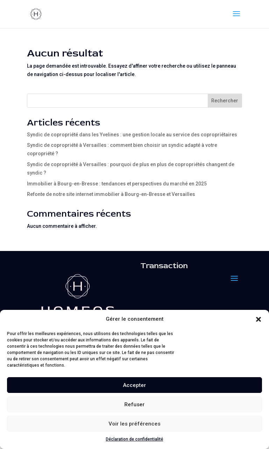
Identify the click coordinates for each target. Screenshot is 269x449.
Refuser (134, 404)
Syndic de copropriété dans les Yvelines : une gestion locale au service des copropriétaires (132, 134)
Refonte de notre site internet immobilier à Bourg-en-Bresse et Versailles (111, 194)
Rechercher (224, 100)
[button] (258, 319)
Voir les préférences (134, 424)
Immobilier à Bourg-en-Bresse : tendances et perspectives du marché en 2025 (117, 183)
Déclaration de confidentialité (134, 439)
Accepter (134, 385)
